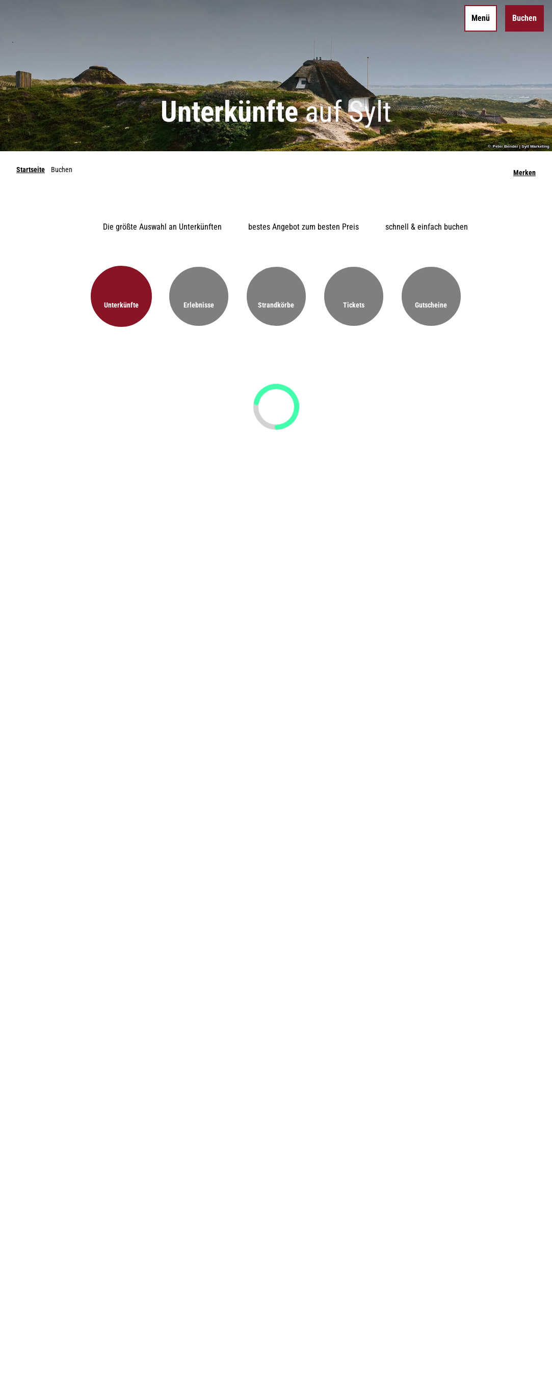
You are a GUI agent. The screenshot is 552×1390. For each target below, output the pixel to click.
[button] (121, 296)
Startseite (30, 169)
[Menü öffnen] (480, 18)
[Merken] (524, 169)
